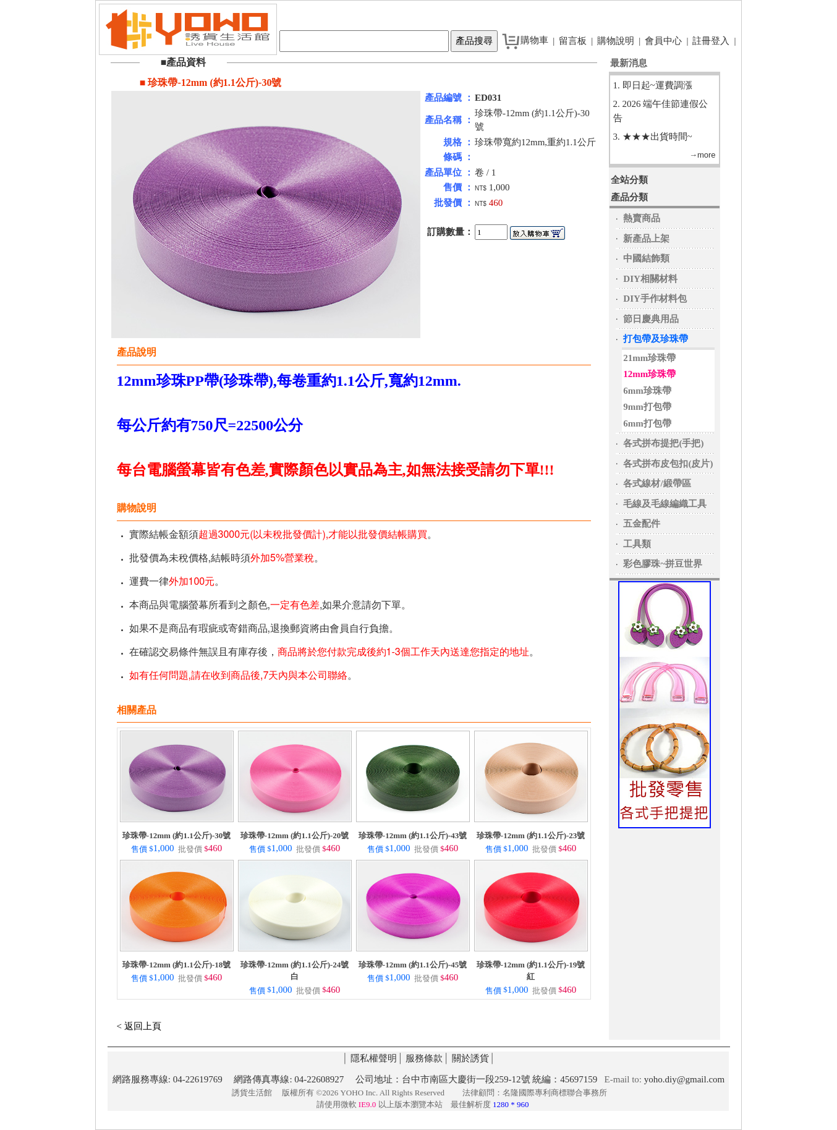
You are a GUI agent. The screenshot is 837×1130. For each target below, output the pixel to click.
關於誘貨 (470, 1058)
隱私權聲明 (374, 1058)
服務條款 (424, 1058)
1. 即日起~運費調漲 (652, 85)
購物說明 (615, 41)
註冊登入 (710, 41)
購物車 (534, 40)
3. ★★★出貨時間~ (652, 137)
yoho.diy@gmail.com (684, 1079)
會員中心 (663, 41)
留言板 (573, 41)
